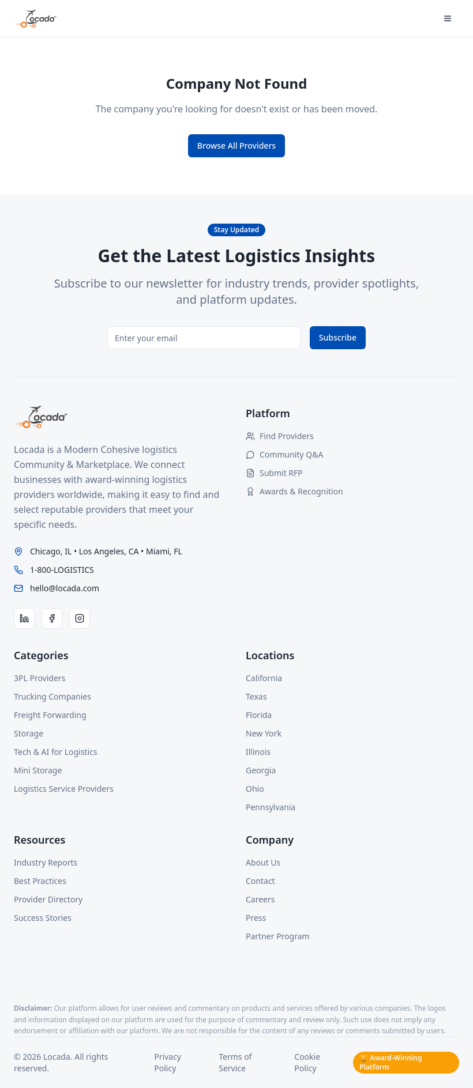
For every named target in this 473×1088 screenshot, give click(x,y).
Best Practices (40, 880)
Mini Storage (38, 770)
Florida (259, 714)
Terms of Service (235, 1062)
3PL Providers (39, 678)
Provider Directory (48, 899)
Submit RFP (274, 472)
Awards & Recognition (294, 491)
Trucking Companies (52, 696)
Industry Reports (45, 862)
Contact (260, 880)
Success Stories (43, 917)
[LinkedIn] (24, 618)
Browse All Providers (236, 145)
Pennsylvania (270, 807)
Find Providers (280, 435)
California (264, 678)
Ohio (255, 788)
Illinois (258, 751)
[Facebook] (52, 618)
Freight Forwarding (50, 714)
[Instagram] (79, 618)
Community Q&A (284, 454)
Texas (256, 696)
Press (256, 917)
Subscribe (337, 337)
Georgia (261, 770)
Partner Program (278, 936)
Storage (28, 733)
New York (263, 733)
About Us (263, 862)
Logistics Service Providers (64, 788)
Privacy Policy (167, 1062)
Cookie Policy (307, 1062)
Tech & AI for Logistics (55, 751)
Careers (260, 899)
